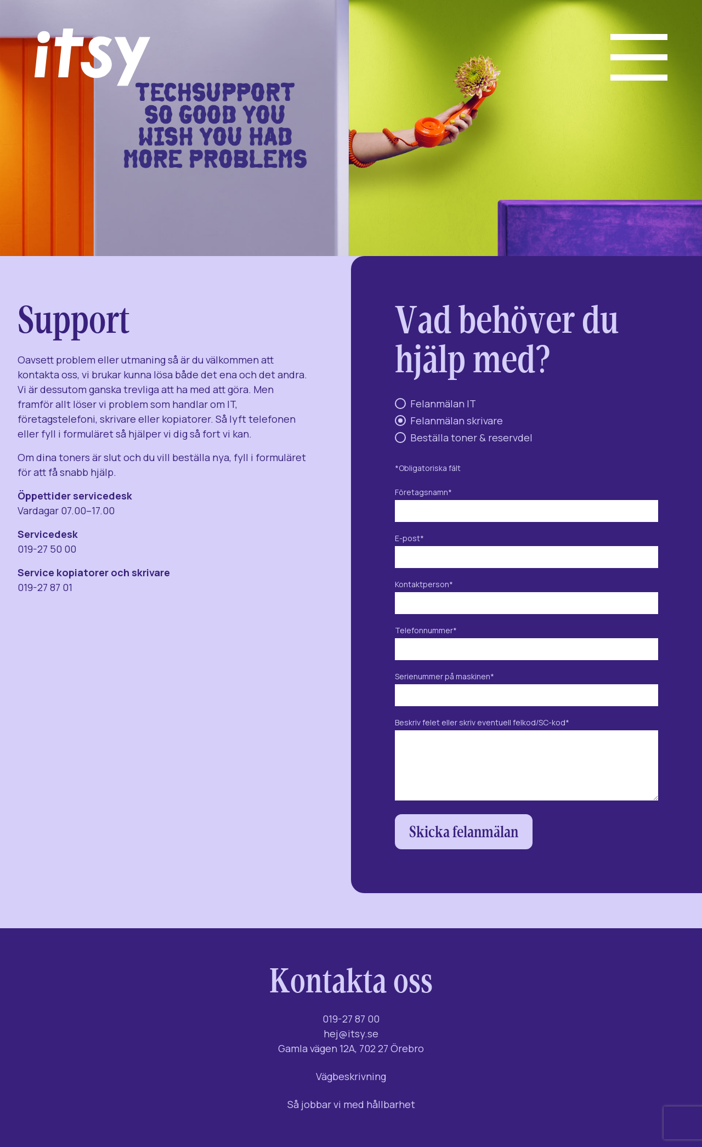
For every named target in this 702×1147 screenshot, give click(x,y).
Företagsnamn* (526, 501)
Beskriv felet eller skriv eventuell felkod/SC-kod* (526, 760)
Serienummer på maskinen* (526, 686)
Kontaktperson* (526, 594)
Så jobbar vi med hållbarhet (351, 1104)
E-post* (526, 548)
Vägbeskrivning (351, 1076)
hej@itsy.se (351, 1033)
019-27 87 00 (351, 1018)
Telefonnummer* (526, 640)
